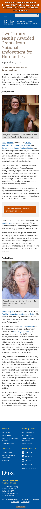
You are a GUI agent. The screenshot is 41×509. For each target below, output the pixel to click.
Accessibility (25, 502)
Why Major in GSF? (29, 432)
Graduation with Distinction (28, 440)
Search (37, 15)
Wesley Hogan (7, 311)
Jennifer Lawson (27, 326)
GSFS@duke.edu (12, 493)
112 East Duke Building (10, 487)
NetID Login (21, 507)
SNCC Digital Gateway (22, 331)
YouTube (28, 460)
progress (15, 193)
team (22, 178)
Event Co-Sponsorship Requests (10, 440)
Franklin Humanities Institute (14, 314)
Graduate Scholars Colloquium (8, 456)
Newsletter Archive (29, 468)
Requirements (27, 436)
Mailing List (29, 464)
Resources (5, 461)
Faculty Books (7, 436)
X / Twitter (29, 456)
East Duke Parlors (8, 444)
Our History (6, 432)
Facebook (28, 452)
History (33, 314)
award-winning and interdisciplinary (16, 226)
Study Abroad (27, 444)
